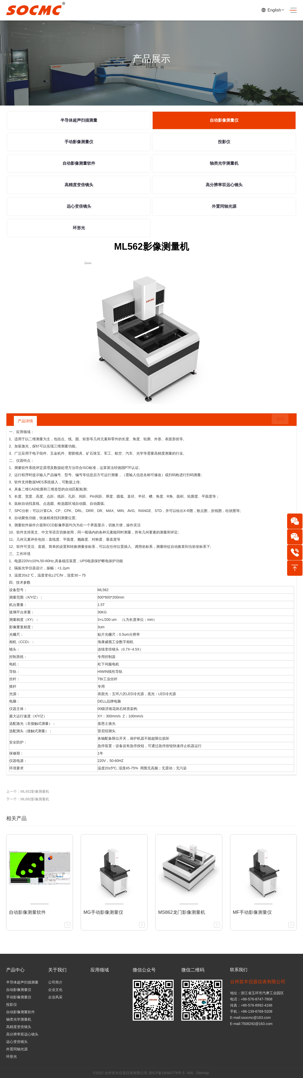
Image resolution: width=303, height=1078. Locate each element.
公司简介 (55, 982)
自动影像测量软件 (78, 163)
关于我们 (57, 969)
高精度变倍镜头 (79, 185)
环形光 (79, 228)
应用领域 (99, 969)
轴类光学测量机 (224, 163)
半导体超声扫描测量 (78, 120)
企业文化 (55, 990)
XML (190, 1073)
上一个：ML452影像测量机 (27, 791)
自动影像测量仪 (224, 120)
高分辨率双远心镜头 (224, 185)
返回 (276, 420)
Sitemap (202, 1073)
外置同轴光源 (224, 206)
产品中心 (15, 969)
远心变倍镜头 (79, 206)
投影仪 (224, 142)
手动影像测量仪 (79, 142)
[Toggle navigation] (291, 10)
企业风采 (55, 997)
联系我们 (239, 969)
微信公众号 (144, 969)
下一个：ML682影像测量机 (27, 799)
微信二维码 (192, 969)
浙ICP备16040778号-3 (166, 1073)
